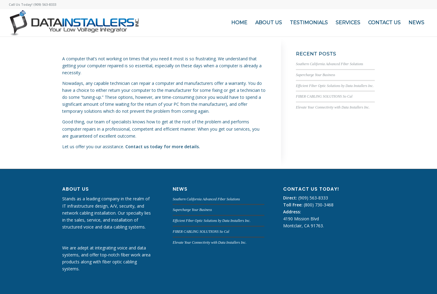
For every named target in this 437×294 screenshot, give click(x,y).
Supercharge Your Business (315, 75)
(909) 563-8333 (312, 198)
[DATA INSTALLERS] (74, 22)
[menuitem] (239, 22)
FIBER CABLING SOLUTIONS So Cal (324, 96)
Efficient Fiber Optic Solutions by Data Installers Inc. (335, 86)
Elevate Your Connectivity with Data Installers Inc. (333, 107)
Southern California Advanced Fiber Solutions (329, 64)
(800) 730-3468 (318, 205)
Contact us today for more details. (162, 146)
